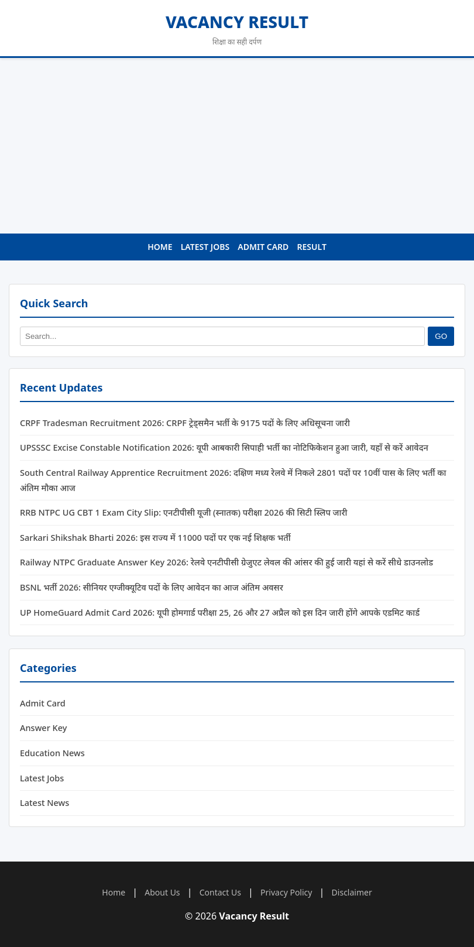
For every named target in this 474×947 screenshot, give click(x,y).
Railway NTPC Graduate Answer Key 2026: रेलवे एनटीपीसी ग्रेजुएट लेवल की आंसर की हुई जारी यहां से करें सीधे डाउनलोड (226, 562)
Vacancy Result (237, 22)
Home (159, 246)
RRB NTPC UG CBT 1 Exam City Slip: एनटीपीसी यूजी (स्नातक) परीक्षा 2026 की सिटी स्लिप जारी (183, 513)
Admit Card (263, 246)
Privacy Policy (286, 892)
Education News (52, 753)
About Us (162, 892)
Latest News (44, 802)
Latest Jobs (205, 246)
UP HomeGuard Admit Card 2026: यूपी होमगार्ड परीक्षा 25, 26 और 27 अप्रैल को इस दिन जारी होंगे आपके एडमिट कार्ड (220, 612)
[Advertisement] (237, 146)
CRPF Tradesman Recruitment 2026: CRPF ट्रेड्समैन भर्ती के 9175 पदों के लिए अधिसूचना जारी (185, 422)
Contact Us (220, 892)
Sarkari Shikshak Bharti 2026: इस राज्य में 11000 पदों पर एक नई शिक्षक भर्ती (155, 537)
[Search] (222, 335)
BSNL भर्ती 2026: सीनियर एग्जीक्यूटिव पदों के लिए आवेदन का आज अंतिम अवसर (151, 587)
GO (441, 335)
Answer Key (43, 727)
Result (312, 246)
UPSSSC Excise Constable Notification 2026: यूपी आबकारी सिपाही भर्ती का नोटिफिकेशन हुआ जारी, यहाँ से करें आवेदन (224, 448)
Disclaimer (352, 892)
